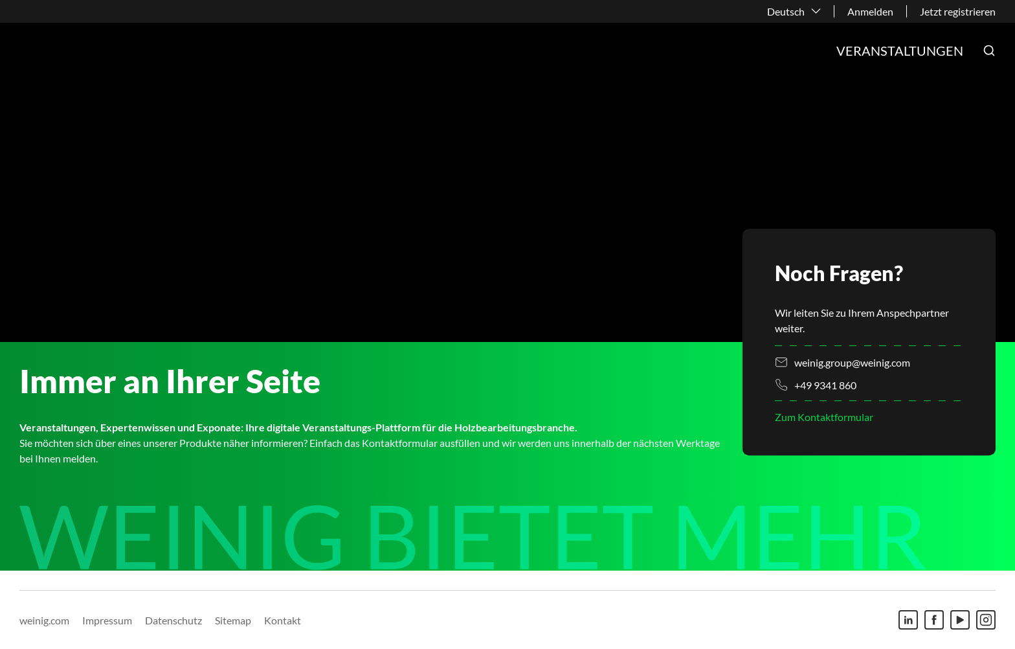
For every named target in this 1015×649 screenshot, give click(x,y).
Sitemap (233, 620)
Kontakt (282, 620)
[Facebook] (934, 620)
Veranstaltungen (899, 50)
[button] (989, 50)
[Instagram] (986, 620)
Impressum (107, 620)
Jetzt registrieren (958, 11)
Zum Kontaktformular (824, 417)
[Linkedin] (908, 620)
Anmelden (870, 11)
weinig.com (44, 620)
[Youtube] (960, 620)
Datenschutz (173, 620)
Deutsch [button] (786, 11)
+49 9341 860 (825, 385)
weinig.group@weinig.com (852, 362)
